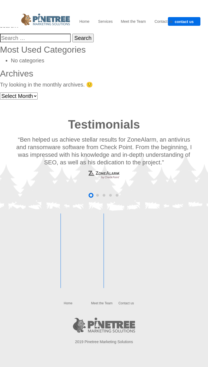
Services (105, 21)
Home (84, 21)
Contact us (163, 21)
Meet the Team (133, 21)
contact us (184, 22)
